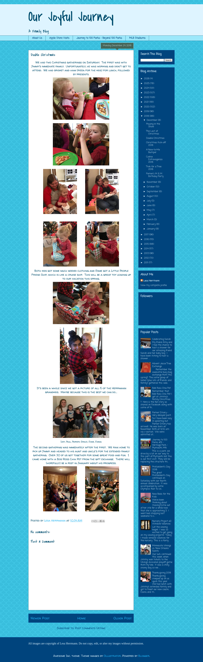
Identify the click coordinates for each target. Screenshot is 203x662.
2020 (147, 107)
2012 (146, 258)
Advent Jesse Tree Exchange (161, 365)
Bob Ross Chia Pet (161, 388)
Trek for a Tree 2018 (153, 168)
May (149, 210)
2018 (147, 116)
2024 (147, 88)
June (149, 205)
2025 (147, 83)
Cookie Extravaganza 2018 (154, 159)
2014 (146, 248)
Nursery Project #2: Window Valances (162, 523)
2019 (147, 111)
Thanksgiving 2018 (161, 573)
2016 (147, 239)
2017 (146, 234)
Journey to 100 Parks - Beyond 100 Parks (99, 38)
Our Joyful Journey (71, 16)
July (149, 201)
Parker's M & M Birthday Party (155, 175)
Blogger (143, 656)
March (150, 219)
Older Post (122, 618)
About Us (37, 38)
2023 (147, 92)
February (151, 224)
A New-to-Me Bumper (153, 151)
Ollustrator (112, 656)
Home (81, 618)
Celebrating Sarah (161, 339)
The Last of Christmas (152, 133)
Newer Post (40, 618)
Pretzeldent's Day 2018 (161, 468)
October (151, 187)
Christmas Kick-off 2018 (156, 144)
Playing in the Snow (153, 125)
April (149, 215)
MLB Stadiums (137, 38)
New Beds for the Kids (161, 495)
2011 (146, 262)
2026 (147, 78)
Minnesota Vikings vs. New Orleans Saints (161, 548)
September (153, 191)
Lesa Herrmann (151, 281)
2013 (146, 253)
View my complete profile (154, 285)
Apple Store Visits (59, 38)
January (151, 229)
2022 (147, 97)
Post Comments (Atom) (90, 628)
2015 (146, 244)
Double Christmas (155, 138)
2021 (146, 102)
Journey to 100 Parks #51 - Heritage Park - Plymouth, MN (160, 444)
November (152, 182)
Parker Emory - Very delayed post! (161, 414)
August (150, 196)
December (152, 120)
